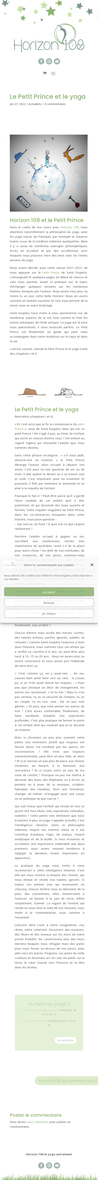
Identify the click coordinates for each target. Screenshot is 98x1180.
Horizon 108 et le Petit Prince (46, 220)
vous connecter (38, 1122)
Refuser (49, 603)
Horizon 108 (69, 227)
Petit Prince (51, 272)
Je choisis (49, 613)
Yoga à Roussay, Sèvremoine (40, 1011)
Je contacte (63, 1038)
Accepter (49, 592)
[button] (92, 565)
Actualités (35, 104)
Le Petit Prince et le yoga (47, 409)
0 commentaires (55, 104)
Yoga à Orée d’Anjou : (36, 1021)
